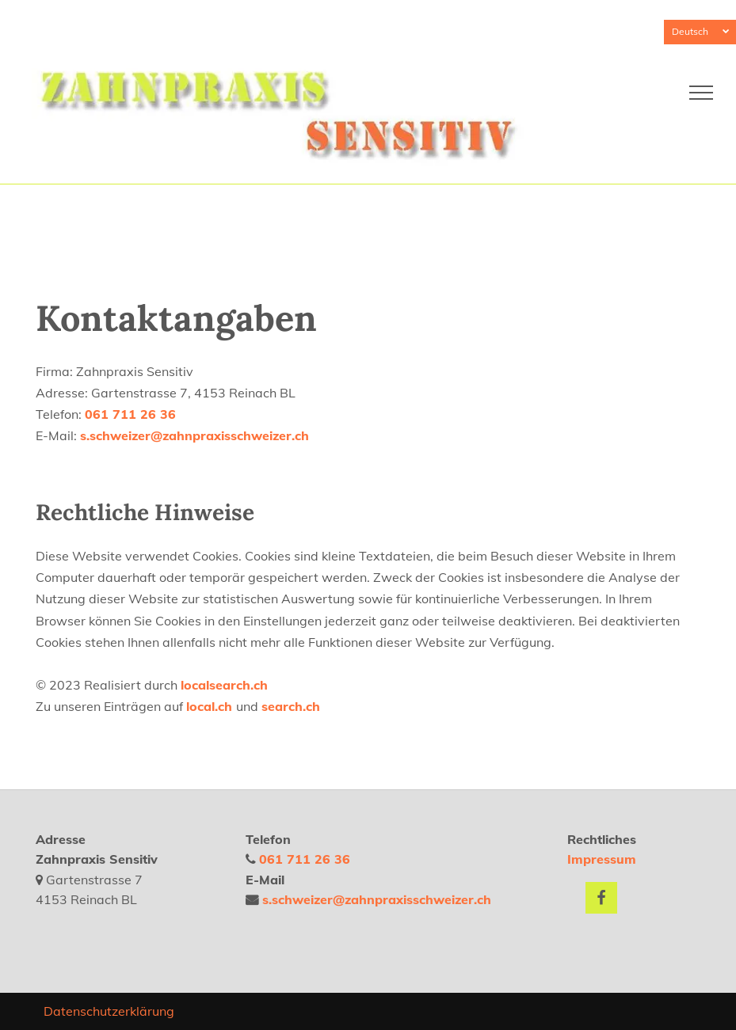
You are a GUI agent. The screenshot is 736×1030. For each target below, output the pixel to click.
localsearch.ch (224, 685)
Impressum (601, 859)
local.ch (211, 706)
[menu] (701, 92)
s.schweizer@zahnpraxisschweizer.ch (194, 435)
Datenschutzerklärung (109, 1011)
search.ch (290, 706)
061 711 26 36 (130, 414)
